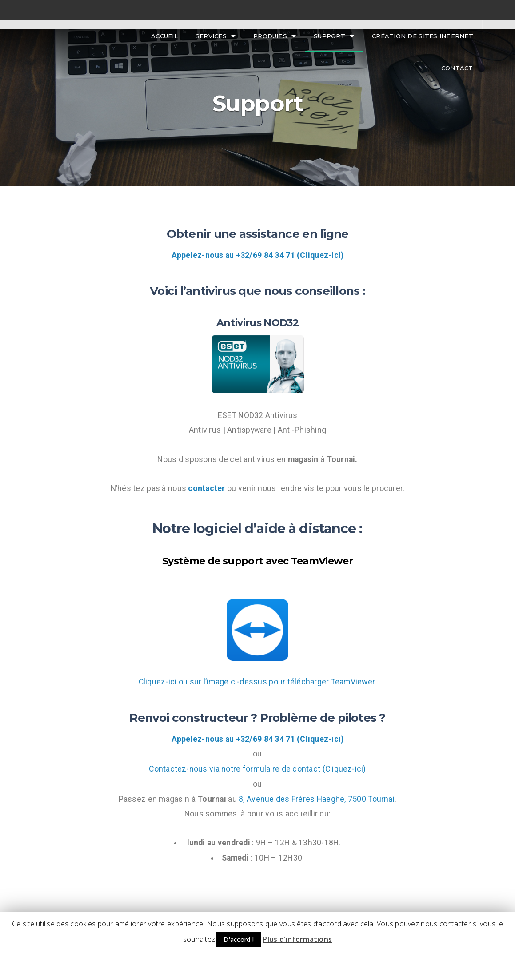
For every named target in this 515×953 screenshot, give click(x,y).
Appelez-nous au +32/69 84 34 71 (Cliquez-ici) (258, 255)
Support (334, 36)
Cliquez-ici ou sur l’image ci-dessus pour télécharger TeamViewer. (258, 681)
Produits (274, 36)
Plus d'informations (297, 939)
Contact (457, 68)
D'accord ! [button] (239, 939)
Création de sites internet (422, 36)
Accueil (164, 36)
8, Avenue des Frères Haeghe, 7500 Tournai (317, 799)
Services (216, 36)
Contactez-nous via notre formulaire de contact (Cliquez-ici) (257, 768)
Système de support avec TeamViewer (257, 561)
